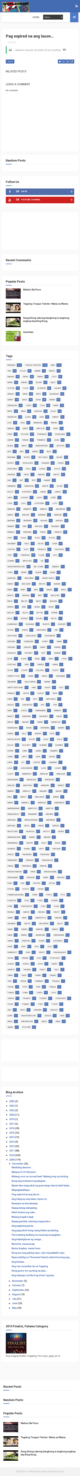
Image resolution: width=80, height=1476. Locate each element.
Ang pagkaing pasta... (23, 1226)
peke (9, 884)
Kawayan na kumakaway (25, 1203)
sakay (10, 918)
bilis (49, 452)
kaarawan (40, 711)
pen (22, 884)
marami (41, 515)
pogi (26, 901)
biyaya (54, 613)
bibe (24, 607)
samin (24, 930)
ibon (55, 694)
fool (28, 469)
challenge (31, 636)
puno (23, 538)
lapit (24, 757)
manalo (25, 803)
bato (38, 394)
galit (53, 383)
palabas (55, 527)
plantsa (11, 901)
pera (9, 435)
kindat (38, 734)
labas (38, 751)
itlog (25, 389)
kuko (45, 740)
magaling (31, 780)
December (18, 1164)
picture (24, 435)
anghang (29, 578)
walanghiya (27, 1022)
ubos (22, 1010)
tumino (25, 1004)
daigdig (27, 648)
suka (54, 544)
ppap (9, 907)
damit (10, 400)
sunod (10, 964)
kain (53, 365)
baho (9, 412)
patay (25, 377)
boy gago (43, 458)
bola (9, 619)
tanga (25, 440)
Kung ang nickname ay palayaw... (29, 1181)
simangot (12, 953)
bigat (51, 607)
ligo (9, 423)
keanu (10, 734)
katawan (45, 728)
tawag (53, 976)
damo (42, 648)
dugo (53, 412)
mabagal (38, 423)
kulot (10, 492)
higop (47, 688)
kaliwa (25, 722)
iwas (9, 711)
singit (42, 953)
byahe (25, 630)
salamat (11, 544)
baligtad (55, 596)
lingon (36, 763)
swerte (11, 970)
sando (55, 930)
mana (10, 803)
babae (37, 371)
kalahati (43, 717)
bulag (39, 619)
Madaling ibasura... (22, 1168)
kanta (45, 486)
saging (41, 912)
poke (40, 901)
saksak (58, 918)
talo (56, 970)
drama (57, 653)
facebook (12, 417)
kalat (59, 717)
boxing (24, 619)
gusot (55, 671)
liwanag (53, 763)
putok (52, 538)
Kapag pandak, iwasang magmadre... (32, 1221)
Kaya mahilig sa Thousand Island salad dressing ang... (41, 1257)
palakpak (27, 855)
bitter (40, 613)
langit (58, 492)
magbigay (49, 780)
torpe (39, 993)
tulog (23, 371)
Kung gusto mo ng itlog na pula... (29, 1271)
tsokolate (60, 999)
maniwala (59, 803)
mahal (54, 423)
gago (24, 400)
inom (38, 400)
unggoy (54, 1010)
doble (61, 463)
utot (54, 377)
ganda (40, 665)
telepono (59, 550)
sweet (55, 964)
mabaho (27, 509)
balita (24, 601)
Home (7, 17)
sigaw (41, 941)
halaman (60, 676)
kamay (47, 481)
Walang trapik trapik (23, 1217)
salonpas (43, 924)
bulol (54, 619)
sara (9, 935)
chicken (11, 642)
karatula (55, 722)
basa (25, 394)
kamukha (28, 486)
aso (9, 452)
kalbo (10, 722)
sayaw (10, 440)
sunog (26, 964)
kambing (11, 486)
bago (63, 590)
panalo (11, 532)
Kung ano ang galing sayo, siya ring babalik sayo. (38, 1253)
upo (55, 555)
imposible (51, 699)
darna (57, 648)
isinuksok (27, 705)
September (18, 1290)
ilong (28, 417)
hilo (61, 688)
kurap (10, 751)
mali (9, 797)
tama (10, 976)
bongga (38, 412)
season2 (26, 941)
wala (9, 1022)
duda (23, 659)
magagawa (12, 780)
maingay (45, 786)
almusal (11, 578)
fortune (11, 665)
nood (57, 843)
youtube (26, 1027)
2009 (12, 1160)
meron (55, 826)
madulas (61, 774)
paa (24, 527)
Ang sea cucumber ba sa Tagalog (30, 1266)
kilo (24, 734)
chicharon (50, 636)
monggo (30, 832)
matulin (40, 429)
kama (39, 722)
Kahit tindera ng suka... (24, 1213)
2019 (12, 1119)
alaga (38, 573)
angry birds (48, 578)
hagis (44, 676)
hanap (47, 682)
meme (41, 826)
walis (44, 1022)
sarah (24, 935)
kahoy (10, 717)
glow (10, 671)
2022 (12, 1110)
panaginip (12, 861)
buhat (59, 458)
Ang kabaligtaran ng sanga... (27, 1239)
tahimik (27, 970)
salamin (11, 924)
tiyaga (10, 993)
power (54, 901)
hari (34, 688)
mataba (11, 521)
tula (42, 406)
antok (42, 584)
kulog (10, 745)
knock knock (13, 740)
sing (28, 953)
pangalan (12, 406)
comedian (28, 642)
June (15, 1303)
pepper (36, 884)
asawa (57, 584)
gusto (57, 469)
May (14, 1308)
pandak (29, 861)
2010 (12, 1155)
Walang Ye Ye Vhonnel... (24, 1172)
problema (60, 435)
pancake (27, 532)
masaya (49, 814)
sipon (10, 958)
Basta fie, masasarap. (23, 1244)
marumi (58, 515)
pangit (10, 394)
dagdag (11, 648)
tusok (55, 1004)
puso (37, 538)
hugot (41, 694)
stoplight (55, 958)
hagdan (11, 475)
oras (55, 429)
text (9, 555)
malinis (25, 515)
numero (11, 849)
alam (52, 573)
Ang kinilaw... (19, 1262)
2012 (12, 1146)
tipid (24, 987)
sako (24, 918)
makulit (27, 791)
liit (22, 763)
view (62, 1016)
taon (23, 976)
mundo (59, 521)
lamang (54, 751)
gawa (55, 665)
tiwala (52, 987)
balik (9, 601)
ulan (56, 440)
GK (42, 561)
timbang (39, 981)
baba (9, 590)
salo (26, 544)
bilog (25, 613)
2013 (12, 1142)
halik (26, 475)
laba (24, 751)
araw (10, 383)
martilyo (32, 809)
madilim (44, 774)
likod (39, 498)
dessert (29, 653)
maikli (10, 515)
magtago (27, 786)
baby (23, 590)
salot (60, 924)
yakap (10, 1027)
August (16, 1294)
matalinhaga (31, 820)
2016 (12, 1128)
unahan (37, 1010)
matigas (11, 826)
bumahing (12, 625)
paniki (10, 866)
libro (10, 763)
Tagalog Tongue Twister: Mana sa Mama (45, 304)
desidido (11, 653)
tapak (38, 976)
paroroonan (50, 872)
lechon (24, 498)
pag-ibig (38, 527)
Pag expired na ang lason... (26, 1195)
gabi (26, 665)
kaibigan (26, 717)
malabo (43, 791)
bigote (10, 613)
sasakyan (40, 935)
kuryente (26, 492)
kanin (52, 400)
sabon (26, 912)
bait (40, 596)
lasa (38, 757)
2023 (12, 1106)
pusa (56, 907)
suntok (11, 550)
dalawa (45, 463)
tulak (41, 555)
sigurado (57, 941)
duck (9, 659)
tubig (28, 406)
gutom (10, 389)
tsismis (43, 999)
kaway (61, 728)
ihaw (9, 699)
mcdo (27, 826)
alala (10, 446)
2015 (12, 1133)
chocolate (27, 463)
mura (61, 832)
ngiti (43, 843)
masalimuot (13, 814)
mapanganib (13, 809)
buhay (39, 383)
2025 (12, 1101)
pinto (49, 895)
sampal (39, 930)
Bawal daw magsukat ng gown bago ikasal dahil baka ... (42, 1186)
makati (10, 791)
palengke (44, 855)
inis (9, 481)
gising (42, 469)
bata (23, 412)
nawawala (12, 843)
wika (58, 1022)
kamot (55, 417)
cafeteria (41, 630)
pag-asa (56, 849)
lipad (53, 498)
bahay (24, 383)
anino (10, 584)
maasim (11, 509)
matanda (50, 820)
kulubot (26, 745)
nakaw (10, 527)
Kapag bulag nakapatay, (24, 1208)
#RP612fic (27, 561)
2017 (12, 1124)
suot (26, 550)
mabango (26, 774)
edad (37, 659)
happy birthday (15, 688)
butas (10, 630)
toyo (53, 993)
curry (45, 642)
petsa (52, 884)
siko (37, 947)
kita (52, 734)
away (55, 406)
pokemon (41, 435)
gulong (40, 671)
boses (27, 458)
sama (10, 930)
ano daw (26, 584)
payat (45, 878)
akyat (24, 573)
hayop (56, 475)
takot (42, 970)
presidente (26, 907)
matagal (11, 820)
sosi (39, 958)
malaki (10, 377)
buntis (46, 625)
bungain (30, 625)
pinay (35, 895)
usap (9, 1016)
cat (56, 630)
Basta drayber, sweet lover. (26, 1248)
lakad (43, 492)
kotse (32, 740)
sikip (23, 947)
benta (10, 607)
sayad (10, 941)
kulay (59, 486)
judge (24, 711)
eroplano (12, 469)
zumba (10, 561)
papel (43, 532)
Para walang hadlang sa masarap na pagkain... (37, 1235)
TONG (10, 573)
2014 (12, 1137)
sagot (57, 912)
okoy (41, 849)
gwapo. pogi (13, 676)
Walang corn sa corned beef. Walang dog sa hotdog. (40, 1177)
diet (43, 653)
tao (9, 371)
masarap (32, 814)
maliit (23, 797)
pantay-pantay (14, 872)
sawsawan (59, 935)
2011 (12, 1151)
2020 (12, 1115)
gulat (24, 671)
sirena (25, 958)
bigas (37, 607)
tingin (10, 987)
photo (25, 889)
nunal (27, 849)
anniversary (42, 446)
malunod (39, 797)
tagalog (41, 550)
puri (43, 907)
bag (36, 590)
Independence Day (16, 567)
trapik (10, 999)
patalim (30, 878)
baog (38, 601)
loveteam (39, 504)
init (21, 481)
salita (27, 924)
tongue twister (33, 365)
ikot (35, 699)
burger (61, 625)
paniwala (26, 866)
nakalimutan (13, 838)
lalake (57, 389)
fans (51, 659)
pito (63, 895)
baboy (52, 371)
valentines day (28, 1016)
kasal (29, 728)
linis (22, 423)
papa (33, 872)
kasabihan (12, 728)
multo (46, 832)
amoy (24, 446)
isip (42, 705)
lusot (10, 774)
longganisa (26, 768)
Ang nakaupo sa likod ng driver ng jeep (33, 1275)
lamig (10, 757)
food (64, 659)
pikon (40, 889)
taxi (9, 981)
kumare (59, 745)
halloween (30, 682)
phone (10, 889)
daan (59, 642)
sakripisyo (40, 918)
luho (43, 768)
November (18, 1281)
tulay (10, 1004)
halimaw (11, 682)
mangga (42, 803)
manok (10, 429)
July (14, 1299)
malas (59, 791)
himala (10, 694)
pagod (10, 855)
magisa (10, 786)
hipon (26, 694)
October (16, 1286)
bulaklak (54, 394)
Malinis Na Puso (32, 290)
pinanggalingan (15, 895)
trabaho (41, 440)
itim (55, 705)
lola (9, 768)
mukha (43, 521)
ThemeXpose (34, 1471)
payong (60, 878)
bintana (11, 458)
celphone (12, 636)
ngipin (29, 843)
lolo (23, 504)
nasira (47, 838)
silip (49, 947)
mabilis (43, 509)
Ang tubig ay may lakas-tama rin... (30, 1199)
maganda (60, 509)
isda (42, 417)
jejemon (41, 389)
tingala (56, 981)
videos (48, 1016)
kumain (43, 745)
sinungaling (60, 953)
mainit (61, 786)
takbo (40, 377)
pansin (43, 866)
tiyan (25, 993)
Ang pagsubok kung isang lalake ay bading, (35, 1230)
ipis (33, 481)
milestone (12, 832)
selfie (40, 544)
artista (60, 446)
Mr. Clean (38, 567)
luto (55, 504)
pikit (9, 538)
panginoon (47, 861)
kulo (59, 740)
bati (22, 452)
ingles (10, 705)
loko (9, 504)
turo (40, 1004)
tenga (23, 981)
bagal (49, 590)
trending (25, 555)
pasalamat (12, 878)
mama (56, 797)
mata (25, 429)
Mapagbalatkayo (21, 1190)
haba (30, 676)
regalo (10, 912)
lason (10, 63)
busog (10, 463)
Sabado (55, 567)
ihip (22, 699)
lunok (58, 768)
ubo (9, 1010)
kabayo (57, 711)
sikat (9, 947)
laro (9, 498)
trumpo (27, 999)
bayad (35, 452)
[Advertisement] (25, 1052)
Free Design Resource (53, 1471)
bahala (25, 596)
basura (53, 601)
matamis (27, 521)
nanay (32, 838)
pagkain (11, 365)
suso (40, 964)
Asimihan (28, 332)
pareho (58, 532)
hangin (41, 475)
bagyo (10, 596)
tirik (38, 987)
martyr (49, 809)
